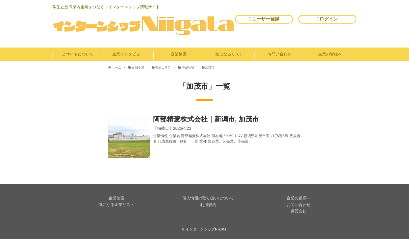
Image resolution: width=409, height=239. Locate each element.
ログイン (327, 19)
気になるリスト (229, 54)
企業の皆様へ (330, 54)
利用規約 (208, 204)
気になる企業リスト (116, 204)
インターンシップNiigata (205, 229)
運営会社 (298, 211)
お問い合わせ (279, 54)
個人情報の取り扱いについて (208, 198)
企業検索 (179, 54)
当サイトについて (78, 54)
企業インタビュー (128, 54)
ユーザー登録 (264, 19)
